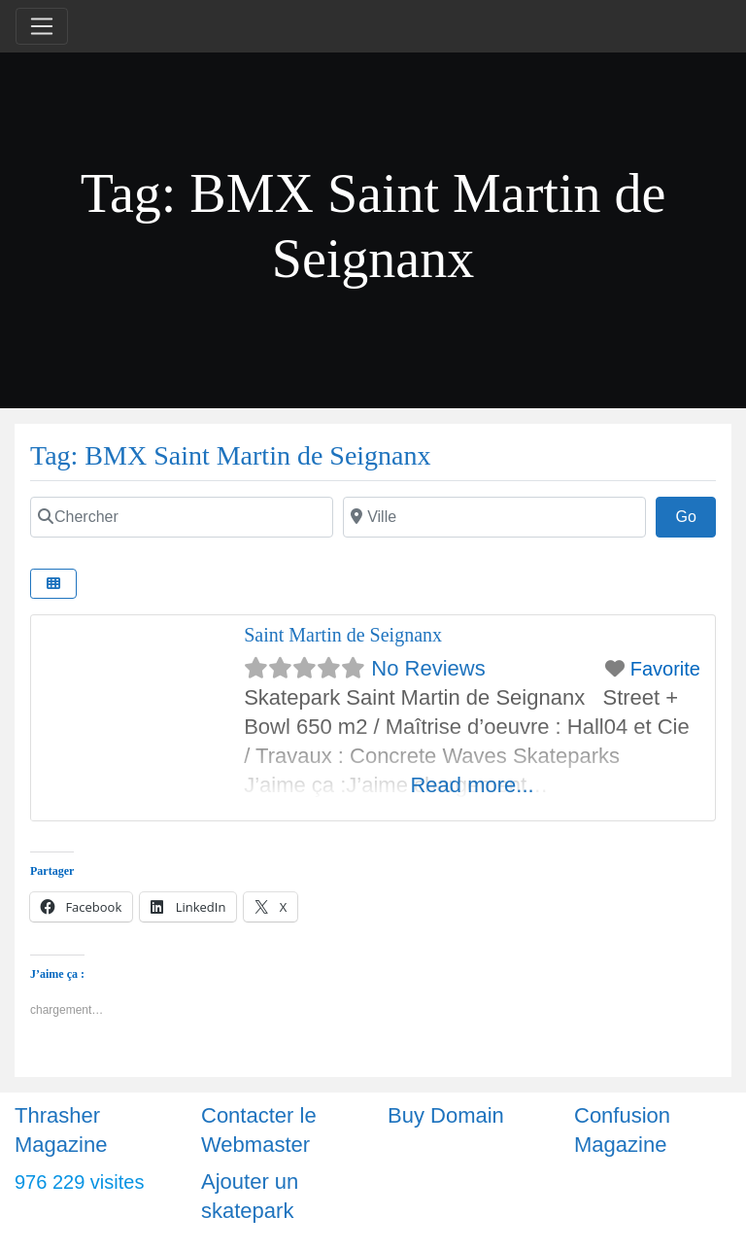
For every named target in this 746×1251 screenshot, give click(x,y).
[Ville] (494, 517)
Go (695, 514)
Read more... (471, 785)
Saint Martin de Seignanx (343, 634)
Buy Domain (446, 1115)
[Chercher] (181, 517)
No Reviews (428, 668)
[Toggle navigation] (42, 26)
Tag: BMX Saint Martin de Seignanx (230, 455)
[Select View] (53, 584)
